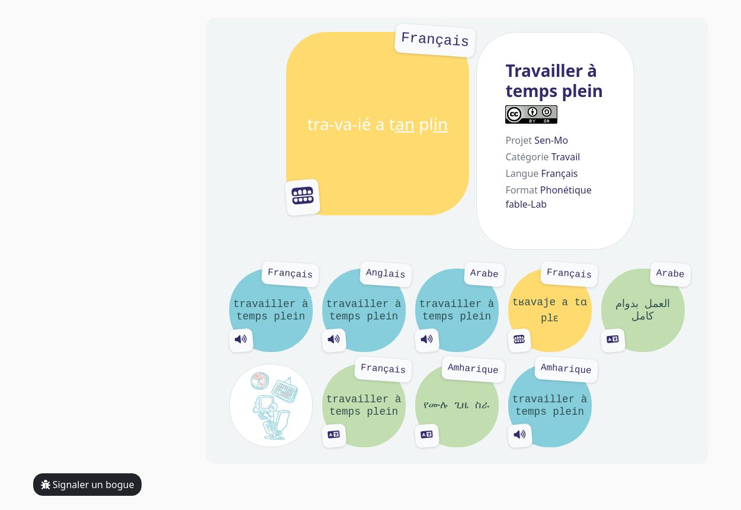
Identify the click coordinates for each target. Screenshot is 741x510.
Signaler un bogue (87, 484)
